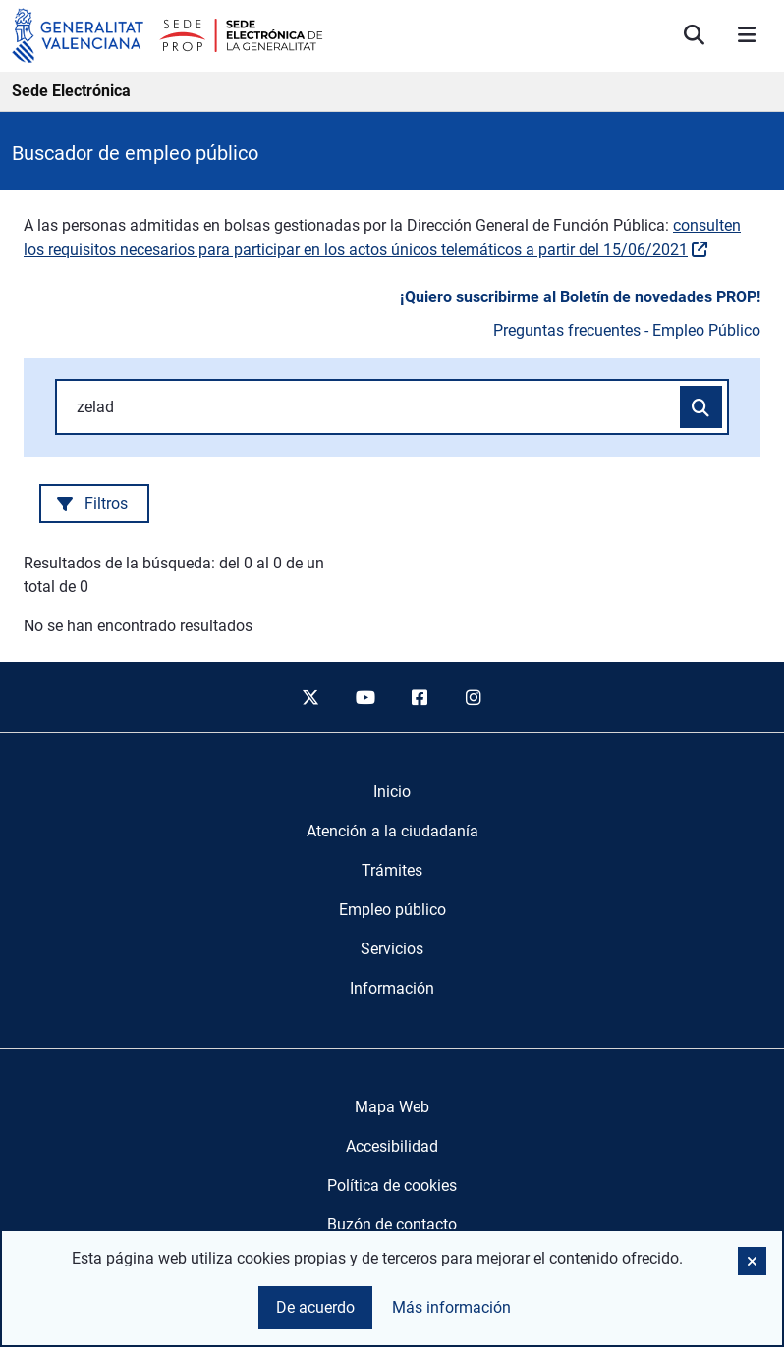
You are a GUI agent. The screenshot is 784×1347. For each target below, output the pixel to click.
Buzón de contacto (392, 1224)
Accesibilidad (392, 1146)
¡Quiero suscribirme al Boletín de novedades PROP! (580, 297)
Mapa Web (392, 1107)
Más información (451, 1307)
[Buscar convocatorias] (701, 407)
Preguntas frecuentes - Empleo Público (626, 330)
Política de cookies (392, 1185)
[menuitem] (392, 792)
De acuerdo (315, 1307)
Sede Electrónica (71, 90)
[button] (752, 1261)
